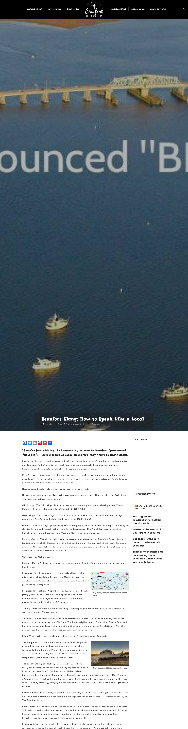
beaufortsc (48, 424)
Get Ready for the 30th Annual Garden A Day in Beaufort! (147, 542)
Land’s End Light (112, 683)
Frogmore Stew (68, 724)
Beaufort (61, 424)
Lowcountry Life (79, 424)
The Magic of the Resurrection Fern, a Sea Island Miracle (147, 520)
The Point (72, 622)
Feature (69, 424)
